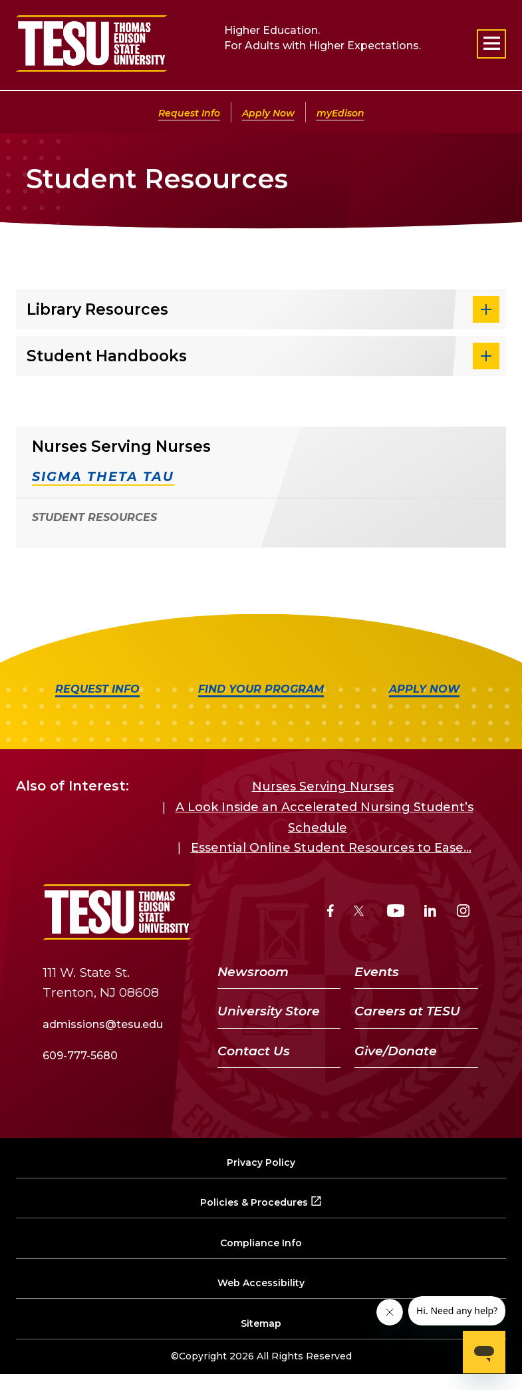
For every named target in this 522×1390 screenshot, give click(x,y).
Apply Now (268, 113)
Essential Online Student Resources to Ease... (331, 847)
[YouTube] (396, 912)
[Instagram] (463, 912)
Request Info (189, 113)
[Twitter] (360, 912)
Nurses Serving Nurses (323, 786)
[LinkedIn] (430, 912)
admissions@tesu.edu (103, 1024)
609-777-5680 (80, 1055)
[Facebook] (330, 912)
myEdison (340, 113)
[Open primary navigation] (491, 44)
